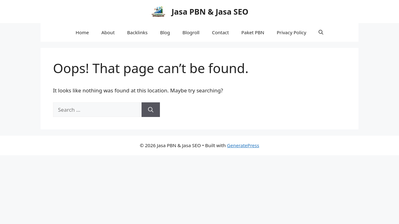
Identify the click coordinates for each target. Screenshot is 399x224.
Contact (220, 32)
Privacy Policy (291, 32)
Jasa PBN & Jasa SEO (209, 11)
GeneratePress (243, 145)
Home (82, 32)
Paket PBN (252, 32)
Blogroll (191, 32)
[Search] (151, 109)
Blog (165, 32)
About (108, 32)
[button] (320, 32)
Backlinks (137, 32)
